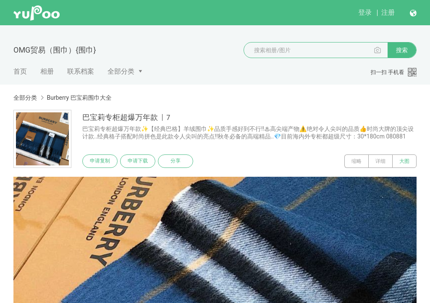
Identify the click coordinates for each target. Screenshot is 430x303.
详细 (380, 161)
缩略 (356, 161)
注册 (388, 12)
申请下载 (138, 161)
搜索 (402, 50)
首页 (20, 71)
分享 (175, 161)
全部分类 (121, 71)
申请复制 (100, 161)
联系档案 (80, 71)
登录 (365, 12)
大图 (404, 161)
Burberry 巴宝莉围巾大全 (79, 97)
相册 (47, 71)
